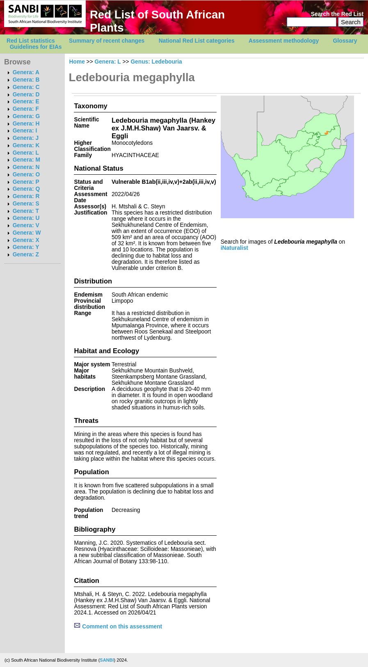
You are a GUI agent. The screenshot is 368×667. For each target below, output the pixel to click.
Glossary (345, 41)
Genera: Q (26, 189)
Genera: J (26, 138)
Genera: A (26, 72)
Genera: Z (26, 254)
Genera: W (27, 233)
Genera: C (26, 87)
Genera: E (26, 101)
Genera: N (26, 167)
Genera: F (26, 109)
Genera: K (26, 145)
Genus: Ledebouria (156, 62)
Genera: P (26, 182)
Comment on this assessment (118, 627)
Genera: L (26, 153)
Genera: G (26, 116)
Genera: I (25, 131)
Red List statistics (31, 41)
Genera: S (26, 204)
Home (77, 62)
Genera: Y (26, 247)
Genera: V (26, 225)
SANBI (107, 660)
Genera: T (26, 211)
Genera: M (26, 160)
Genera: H (26, 124)
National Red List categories (197, 41)
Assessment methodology (284, 41)
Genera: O (26, 174)
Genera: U (26, 218)
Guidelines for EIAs (36, 47)
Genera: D (26, 94)
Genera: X (26, 240)
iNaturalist (234, 248)
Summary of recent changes (106, 41)
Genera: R (26, 196)
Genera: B (26, 80)
